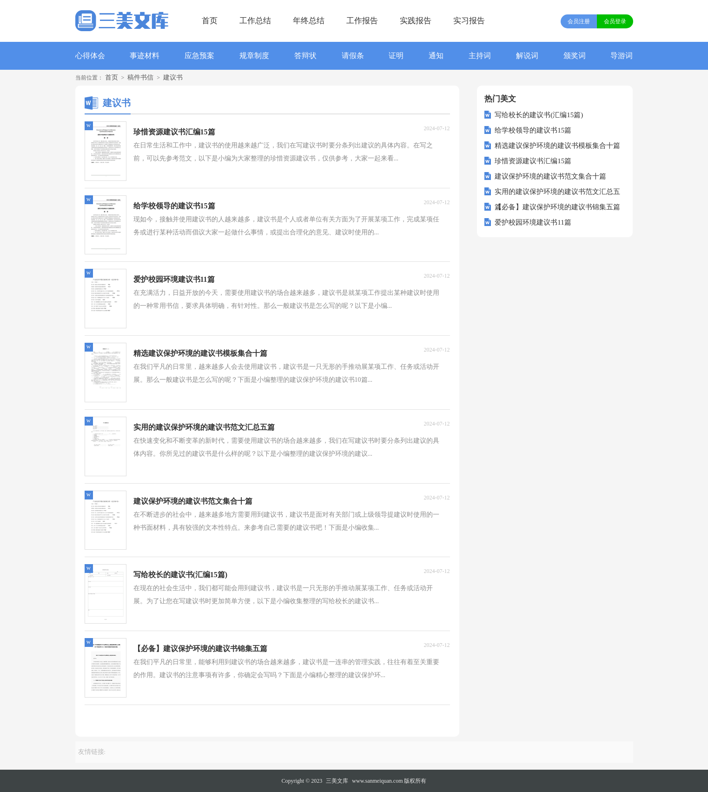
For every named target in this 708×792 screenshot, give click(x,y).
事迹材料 (144, 56)
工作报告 (362, 20)
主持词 (480, 56)
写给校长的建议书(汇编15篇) (539, 115)
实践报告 (415, 20)
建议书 (173, 77)
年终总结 (308, 20)
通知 (436, 56)
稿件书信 (140, 77)
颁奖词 (574, 56)
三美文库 (337, 781)
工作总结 (255, 20)
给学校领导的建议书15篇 (533, 130)
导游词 (621, 56)
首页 (210, 20)
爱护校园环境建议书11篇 (533, 222)
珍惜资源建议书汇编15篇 (533, 161)
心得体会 (90, 56)
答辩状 (305, 56)
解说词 (527, 56)
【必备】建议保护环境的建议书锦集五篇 (557, 207)
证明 (396, 56)
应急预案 (199, 56)
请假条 (353, 56)
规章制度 (254, 56)
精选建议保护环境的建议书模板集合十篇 (557, 145)
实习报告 (469, 20)
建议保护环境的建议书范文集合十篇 (550, 176)
